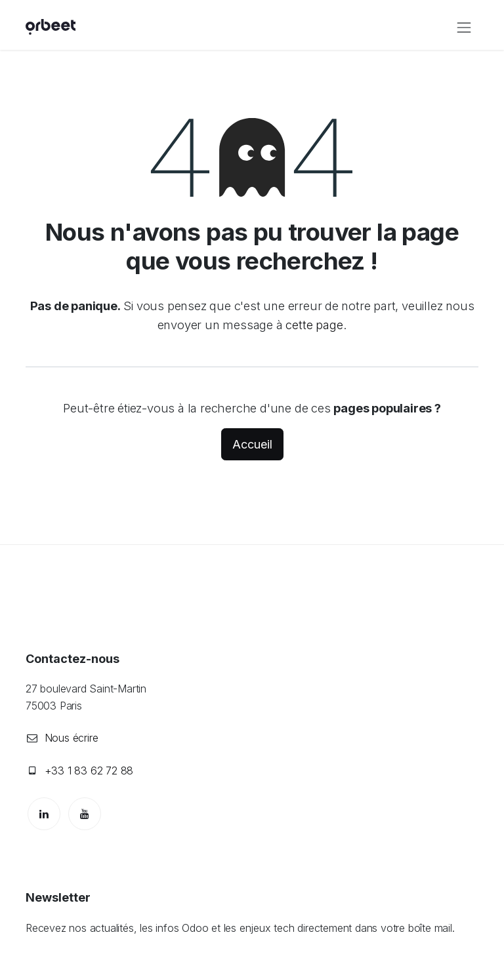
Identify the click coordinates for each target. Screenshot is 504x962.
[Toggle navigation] (464, 27)
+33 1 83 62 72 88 (89, 770)
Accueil (252, 444)
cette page (314, 324)
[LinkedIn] (44, 813)
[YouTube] (84, 813)
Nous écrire (71, 737)
